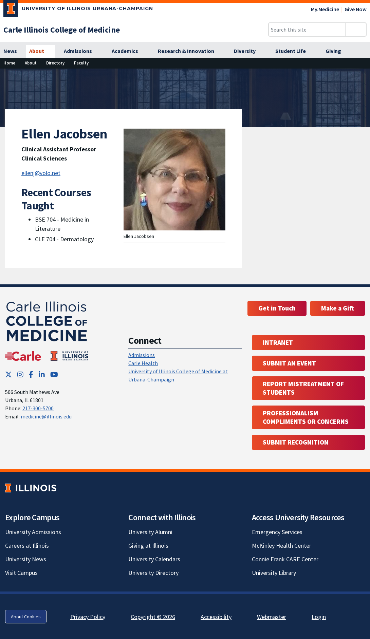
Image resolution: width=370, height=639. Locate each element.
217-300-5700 (38, 408)
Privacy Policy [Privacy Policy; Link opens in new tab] (87, 617)
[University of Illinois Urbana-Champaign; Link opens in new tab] (78, 10)
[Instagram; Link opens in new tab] (20, 374)
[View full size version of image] (361, 75)
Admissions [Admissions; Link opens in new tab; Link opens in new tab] (141, 355)
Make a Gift (337, 308)
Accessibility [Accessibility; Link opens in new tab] (216, 617)
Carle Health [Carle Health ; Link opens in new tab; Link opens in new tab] (143, 363)
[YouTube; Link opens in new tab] (54, 374)
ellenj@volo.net (40, 173)
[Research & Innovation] (189, 51)
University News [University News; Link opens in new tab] (25, 559)
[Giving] (337, 51)
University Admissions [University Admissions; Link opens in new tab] (33, 532)
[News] (10, 51)
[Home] (9, 63)
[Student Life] (294, 51)
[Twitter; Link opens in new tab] (8, 374)
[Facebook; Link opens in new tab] (31, 374)
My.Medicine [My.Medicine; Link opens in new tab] (325, 9)
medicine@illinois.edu (46, 416)
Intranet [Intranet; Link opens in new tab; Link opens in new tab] (278, 342)
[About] (40, 51)
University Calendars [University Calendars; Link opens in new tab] (154, 559)
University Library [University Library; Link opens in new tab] (274, 573)
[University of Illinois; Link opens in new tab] (30, 488)
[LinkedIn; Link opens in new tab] (42, 374)
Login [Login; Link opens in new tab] (319, 617)
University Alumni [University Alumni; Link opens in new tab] (150, 532)
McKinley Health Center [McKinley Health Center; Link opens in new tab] (281, 545)
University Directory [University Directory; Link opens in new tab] (153, 573)
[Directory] (55, 63)
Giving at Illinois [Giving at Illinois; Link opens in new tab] (148, 545)
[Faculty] (81, 63)
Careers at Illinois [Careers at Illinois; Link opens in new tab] (27, 545)
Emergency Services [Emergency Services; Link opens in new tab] (277, 532)
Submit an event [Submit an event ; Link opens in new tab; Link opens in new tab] (289, 363)
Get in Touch (277, 308)
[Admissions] (81, 51)
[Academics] (128, 51)
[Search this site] (307, 29)
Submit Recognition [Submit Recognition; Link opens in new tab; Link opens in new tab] (296, 442)
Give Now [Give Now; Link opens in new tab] (356, 9)
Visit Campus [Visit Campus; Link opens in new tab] (21, 573)
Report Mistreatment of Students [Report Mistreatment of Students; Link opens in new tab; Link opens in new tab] (303, 388)
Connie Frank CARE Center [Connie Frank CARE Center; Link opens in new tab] (285, 559)
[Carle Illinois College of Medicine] (61, 29)
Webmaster (271, 617)
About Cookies (26, 617)
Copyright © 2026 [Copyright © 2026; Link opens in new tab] (153, 617)
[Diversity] (248, 51)
